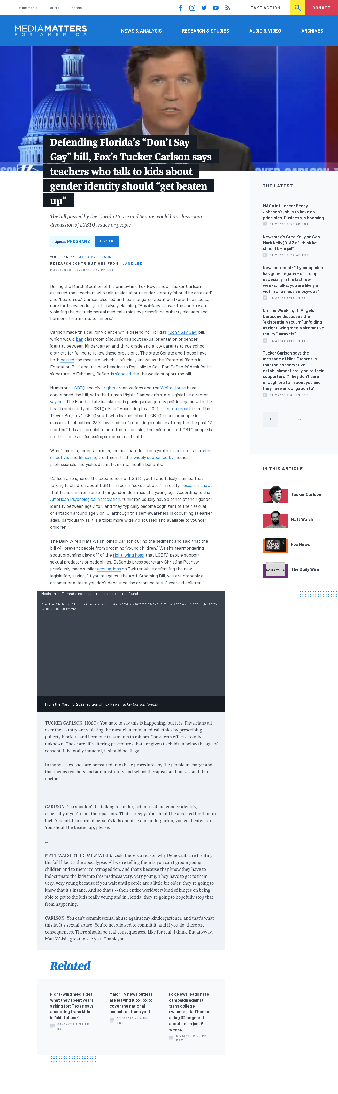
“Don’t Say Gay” (182, 332)
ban (79, 339)
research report (175, 408)
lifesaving (88, 457)
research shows (197, 485)
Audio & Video (265, 31)
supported (157, 457)
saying (56, 401)
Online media (27, 8)
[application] (131, 643)
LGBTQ (78, 387)
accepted (182, 450)
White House (173, 387)
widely (140, 457)
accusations (109, 569)
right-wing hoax (128, 555)
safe (206, 450)
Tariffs (53, 8)
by (171, 457)
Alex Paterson (95, 257)
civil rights (105, 387)
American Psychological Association (85, 499)
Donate (321, 7)
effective (59, 457)
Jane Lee (132, 263)
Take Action (266, 7)
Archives (312, 31)
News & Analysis (141, 31)
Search (298, 7)
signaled (123, 373)
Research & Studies (205, 31)
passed (67, 360)
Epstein (76, 8)
